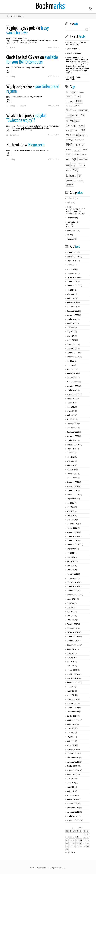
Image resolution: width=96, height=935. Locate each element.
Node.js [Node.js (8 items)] (69, 139)
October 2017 (72, 591)
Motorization (71, 222)
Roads (12, 47)
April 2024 (70, 298)
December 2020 (73, 432)
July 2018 (70, 553)
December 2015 (73, 674)
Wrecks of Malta (73, 49)
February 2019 (72, 524)
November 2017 (73, 586)
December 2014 (73, 708)
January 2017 (72, 628)
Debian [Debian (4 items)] (76, 106)
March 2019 (71, 520)
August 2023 (71, 323)
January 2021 (72, 428)
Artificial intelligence (73, 209)
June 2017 (71, 607)
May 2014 (70, 737)
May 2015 (70, 691)
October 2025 (72, 252)
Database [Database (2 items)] (69, 106)
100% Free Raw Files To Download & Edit (76, 44)
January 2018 (72, 578)
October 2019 (72, 490)
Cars (68, 224)
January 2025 (72, 273)
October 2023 (72, 319)
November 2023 (73, 315)
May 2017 (70, 612)
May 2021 (70, 411)
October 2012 (72, 816)
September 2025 (73, 257)
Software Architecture (74, 214)
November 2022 (73, 353)
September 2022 (73, 357)
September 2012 (73, 820)
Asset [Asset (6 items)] (82, 92)
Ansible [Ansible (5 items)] (69, 92)
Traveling (22, 106)
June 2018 (71, 557)
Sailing (69, 235)
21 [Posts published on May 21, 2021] (81, 843)
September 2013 (73, 770)
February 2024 (72, 302)
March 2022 (71, 369)
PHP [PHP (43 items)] (69, 144)
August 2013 (71, 774)
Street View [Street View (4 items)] (83, 159)
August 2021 (71, 398)
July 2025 (70, 265)
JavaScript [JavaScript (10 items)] (71, 125)
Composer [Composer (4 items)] (70, 101)
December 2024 (73, 277)
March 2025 (71, 269)
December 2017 (73, 582)
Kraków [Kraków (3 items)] (74, 130)
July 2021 (70, 403)
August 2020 (71, 449)
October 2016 (72, 641)
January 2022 (72, 378)
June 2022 (71, 365)
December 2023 (73, 311)
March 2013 (71, 795)
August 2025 (71, 261)
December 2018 (73, 532)
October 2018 (72, 541)
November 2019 (73, 486)
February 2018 (72, 574)
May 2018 (70, 561)
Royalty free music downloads (73, 78)
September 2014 (73, 720)
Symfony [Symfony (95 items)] (78, 165)
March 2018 (71, 570)
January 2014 (72, 753)
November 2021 (73, 386)
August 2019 (71, 499)
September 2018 (73, 545)
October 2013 (72, 766)
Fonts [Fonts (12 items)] (75, 115)
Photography (71, 230)
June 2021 (71, 407)
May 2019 (70, 511)
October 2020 (72, 440)
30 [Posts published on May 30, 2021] (88, 847)
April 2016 (70, 666)
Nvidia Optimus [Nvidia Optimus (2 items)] (79, 139)
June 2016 (71, 657)
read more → (53, 47)
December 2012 (73, 808)
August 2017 (71, 599)
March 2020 (71, 470)
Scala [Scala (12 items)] (77, 154)
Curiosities (14, 135)
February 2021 (72, 424)
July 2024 (70, 290)
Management (72, 218)
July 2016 (70, 653)
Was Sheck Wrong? (74, 53)
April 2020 (70, 465)
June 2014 (71, 733)
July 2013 (70, 779)
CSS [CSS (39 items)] (79, 101)
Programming (71, 211)
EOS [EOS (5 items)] (68, 116)
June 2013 (71, 783)
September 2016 (73, 645)
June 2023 (71, 327)
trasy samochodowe (27, 30)
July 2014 (70, 728)
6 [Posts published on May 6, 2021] (77, 837)
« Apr (67, 852)
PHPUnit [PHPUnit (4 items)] (69, 150)
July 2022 (70, 361)
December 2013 (73, 758)
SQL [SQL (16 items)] (74, 159)
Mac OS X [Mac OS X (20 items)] (72, 135)
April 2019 (70, 515)
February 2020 (72, 474)
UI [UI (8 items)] (80, 176)
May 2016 (70, 662)
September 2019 (73, 495)
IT (67, 207)
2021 (12, 16)
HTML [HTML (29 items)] (70, 120)
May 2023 (70, 332)
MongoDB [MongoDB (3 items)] (83, 135)
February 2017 (72, 624)
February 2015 (72, 699)
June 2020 (71, 457)
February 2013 (72, 799)
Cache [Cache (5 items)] (77, 96)
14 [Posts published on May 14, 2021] (81, 840)
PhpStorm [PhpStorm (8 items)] (79, 145)
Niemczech (25, 145)
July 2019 (70, 503)
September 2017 (73, 595)
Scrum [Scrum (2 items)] (84, 154)
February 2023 (72, 344)
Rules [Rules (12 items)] (84, 149)
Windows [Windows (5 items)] (69, 185)
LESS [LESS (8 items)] (82, 130)
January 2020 (72, 478)
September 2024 (73, 286)
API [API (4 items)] (75, 92)
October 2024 (72, 282)
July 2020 (70, 453)
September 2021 (73, 394)
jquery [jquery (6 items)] (81, 126)
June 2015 (71, 687)
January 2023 (72, 348)
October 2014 (72, 716)
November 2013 (73, 762)
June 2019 (71, 507)
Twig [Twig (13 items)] (75, 170)
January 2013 (72, 804)
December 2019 (73, 482)
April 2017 (70, 616)
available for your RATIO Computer (32, 60)
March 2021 (71, 419)
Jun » (73, 852)
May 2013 (70, 787)
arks (50, 6)
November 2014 (73, 712)
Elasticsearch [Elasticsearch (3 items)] (83, 111)
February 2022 (72, 373)
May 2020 (70, 461)
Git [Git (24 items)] (82, 115)
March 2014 (71, 745)
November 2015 (73, 678)
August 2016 (71, 649)
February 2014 (72, 749)
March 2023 (71, 340)
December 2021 (73, 382)
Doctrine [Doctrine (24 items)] (71, 110)
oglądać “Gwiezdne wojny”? (26, 118)
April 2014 (70, 741)
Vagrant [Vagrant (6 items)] (69, 181)
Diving (12, 77)
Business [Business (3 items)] (69, 96)
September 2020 (73, 445)
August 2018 (71, 549)
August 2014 (71, 724)
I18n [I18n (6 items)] (78, 121)
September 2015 (73, 682)
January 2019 (72, 528)
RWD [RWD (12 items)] (68, 154)
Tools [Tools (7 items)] (68, 170)
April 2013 (70, 791)
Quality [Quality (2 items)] (77, 150)
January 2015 (72, 703)
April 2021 (70, 415)
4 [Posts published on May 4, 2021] (70, 837)
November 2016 (73, 637)
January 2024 (72, 307)
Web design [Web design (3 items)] (79, 181)
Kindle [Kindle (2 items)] (68, 130)
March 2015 (71, 695)
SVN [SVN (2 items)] (67, 165)
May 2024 (70, 294)
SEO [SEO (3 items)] (67, 159)
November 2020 (73, 436)
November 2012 (73, 812)
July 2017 (70, 603)
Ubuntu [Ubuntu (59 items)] (71, 175)
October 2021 (72, 390)
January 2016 (72, 670)
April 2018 (70, 566)
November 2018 (73, 536)
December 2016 (73, 632)
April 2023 (70, 336)
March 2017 (71, 620)
